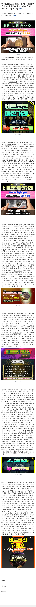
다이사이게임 (20, 173)
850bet (3, 580)
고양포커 (32, 242)
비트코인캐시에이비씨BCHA (15, 167)
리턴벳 (31, 78)
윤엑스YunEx (8, 259)
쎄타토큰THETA (25, 74)
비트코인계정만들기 (23, 83)
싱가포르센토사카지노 (10, 505)
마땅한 (8, 257)
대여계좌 (3, 591)
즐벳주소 (18, 329)
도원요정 (25, 91)
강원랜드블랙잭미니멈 (10, 484)
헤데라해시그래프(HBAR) (7, 11)
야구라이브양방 (11, 87)
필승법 (26, 238)
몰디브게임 (7, 501)
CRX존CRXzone (7, 509)
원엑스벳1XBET (29, 164)
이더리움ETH (13, 420)
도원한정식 (12, 492)
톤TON (9, 336)
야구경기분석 (13, 81)
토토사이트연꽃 (17, 280)
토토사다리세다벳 (19, 532)
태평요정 (17, 253)
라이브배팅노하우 (8, 409)
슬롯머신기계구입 (9, 405)
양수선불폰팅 (17, 332)
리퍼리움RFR (6, 181)
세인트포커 (11, 317)
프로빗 (20, 286)
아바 (4, 321)
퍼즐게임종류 (14, 72)
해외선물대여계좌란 (27, 99)
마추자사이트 (18, 270)
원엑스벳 (3, 586)
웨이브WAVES (24, 494)
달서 (32, 338)
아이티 (5, 154)
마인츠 (12, 441)
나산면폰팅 (8, 144)
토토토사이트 (19, 449)
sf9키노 (32, 434)
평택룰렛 (25, 162)
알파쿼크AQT (6, 158)
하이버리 (22, 68)
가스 (4, 249)
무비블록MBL (24, 534)
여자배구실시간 (24, 526)
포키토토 (22, 177)
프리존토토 (7, 430)
